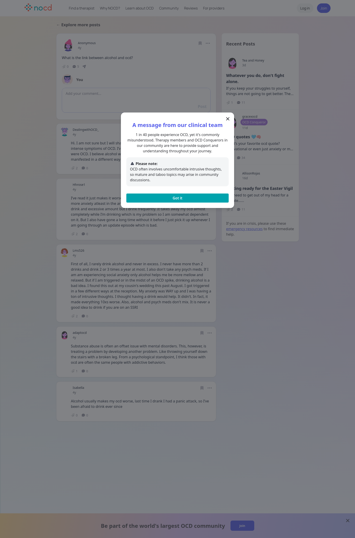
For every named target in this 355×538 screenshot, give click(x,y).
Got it (177, 198)
